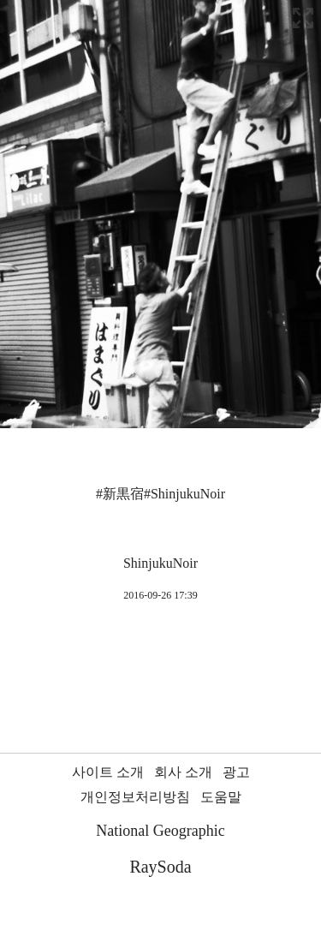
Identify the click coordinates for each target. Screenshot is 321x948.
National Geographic (160, 830)
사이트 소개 (108, 772)
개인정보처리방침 (135, 797)
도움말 (220, 797)
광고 (236, 772)
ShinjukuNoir (160, 563)
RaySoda (160, 866)
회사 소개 (183, 772)
